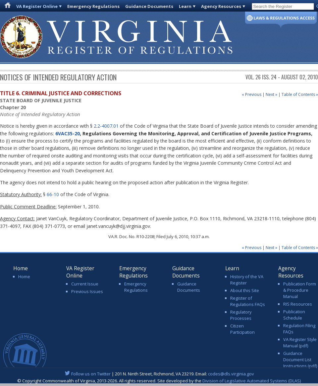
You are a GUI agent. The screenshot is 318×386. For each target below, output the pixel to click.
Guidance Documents (149, 6)
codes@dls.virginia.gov (231, 374)
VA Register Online (37, 6)
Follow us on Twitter (91, 374)
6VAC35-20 (67, 133)
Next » (271, 94)
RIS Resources (297, 304)
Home (24, 276)
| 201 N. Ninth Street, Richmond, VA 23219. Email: (159, 374)
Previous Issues (87, 291)
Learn (185, 6)
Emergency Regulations (93, 6)
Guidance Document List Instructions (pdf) (300, 359)
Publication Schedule (294, 315)
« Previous (251, 94)
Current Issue (84, 284)
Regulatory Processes (240, 315)
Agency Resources (221, 6)
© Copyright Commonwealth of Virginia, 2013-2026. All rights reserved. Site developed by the (159, 381)
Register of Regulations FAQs (247, 301)
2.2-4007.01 (106, 126)
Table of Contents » (300, 94)
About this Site (244, 290)
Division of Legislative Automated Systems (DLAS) (251, 381)
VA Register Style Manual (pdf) (300, 342)
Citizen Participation (242, 329)
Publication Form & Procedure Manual (299, 290)
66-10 (53, 194)
